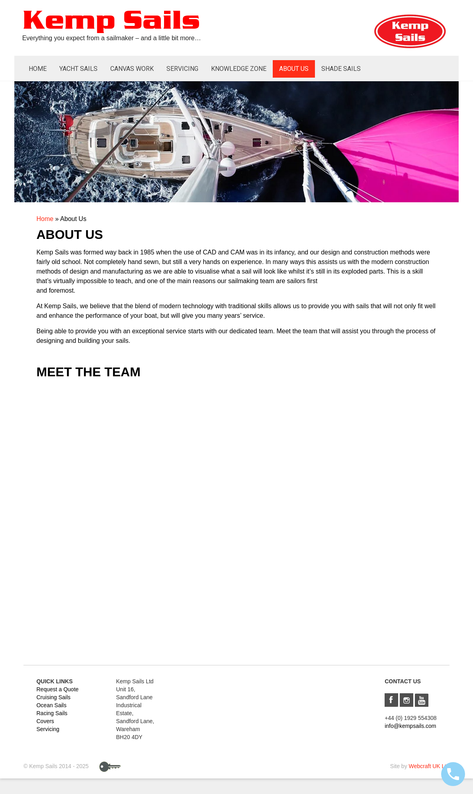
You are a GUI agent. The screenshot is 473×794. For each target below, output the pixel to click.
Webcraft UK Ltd (429, 766)
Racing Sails (51, 713)
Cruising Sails (53, 697)
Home (38, 68)
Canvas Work (132, 68)
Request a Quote (57, 689)
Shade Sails (341, 68)
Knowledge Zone (238, 68)
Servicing (182, 68)
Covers (45, 721)
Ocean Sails (51, 705)
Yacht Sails (78, 68)
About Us (294, 68)
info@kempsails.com (410, 726)
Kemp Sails (111, 21)
